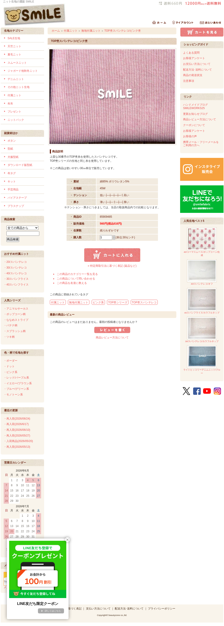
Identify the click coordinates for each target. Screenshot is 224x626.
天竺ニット (14, 46)
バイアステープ (17, 197)
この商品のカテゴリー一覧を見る (77, 274)
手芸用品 (13, 189)
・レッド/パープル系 (16, 377)
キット (12, 181)
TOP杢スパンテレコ (144, 302)
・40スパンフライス (16, 284)
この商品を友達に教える (72, 283)
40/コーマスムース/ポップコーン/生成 (202, 241)
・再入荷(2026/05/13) (17, 446)
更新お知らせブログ (195, 113)
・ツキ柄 (9, 336)
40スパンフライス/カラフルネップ (201, 301)
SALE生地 (14, 38)
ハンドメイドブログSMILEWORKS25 (195, 106)
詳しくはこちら (53, 611)
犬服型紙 (13, 157)
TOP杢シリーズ (117, 302)
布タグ (12, 173)
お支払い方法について (197, 64)
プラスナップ (16, 206)
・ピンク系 (10, 372)
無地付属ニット (91, 30)
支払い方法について (98, 608)
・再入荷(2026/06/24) (17, 418)
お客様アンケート (194, 58)
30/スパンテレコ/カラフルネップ (202, 330)
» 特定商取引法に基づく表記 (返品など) (112, 265)
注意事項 (188, 80)
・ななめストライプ (16, 319)
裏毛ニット (14, 54)
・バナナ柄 (10, 325)
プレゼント (14, 111)
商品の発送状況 (192, 75)
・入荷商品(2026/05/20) (18, 441)
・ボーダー (10, 360)
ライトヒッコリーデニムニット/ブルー (202, 359)
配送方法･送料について (197, 69)
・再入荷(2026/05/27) (17, 435)
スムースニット (17, 62)
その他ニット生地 (18, 87)
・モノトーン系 (13, 394)
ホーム (56, 30)
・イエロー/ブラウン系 (18, 383)
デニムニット (16, 79)
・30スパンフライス (16, 278)
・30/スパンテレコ (15, 267)
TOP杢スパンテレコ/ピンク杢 (122, 30)
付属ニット (14, 95)
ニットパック (16, 119)
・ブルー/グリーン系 (16, 388)
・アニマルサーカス (16, 308)
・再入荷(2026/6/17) (16, 424)
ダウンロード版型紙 (20, 165)
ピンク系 (98, 302)
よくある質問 (191, 52)
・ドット (9, 366)
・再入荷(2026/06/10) (17, 429)
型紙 (10, 148)
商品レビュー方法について (112, 337)
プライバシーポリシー (161, 608)
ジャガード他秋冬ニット (23, 70)
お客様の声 (190, 136)
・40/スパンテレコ (15, 273)
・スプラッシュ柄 (15, 331)
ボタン (12, 140)
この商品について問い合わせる (76, 278)
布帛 (10, 103)
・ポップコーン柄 (15, 314)
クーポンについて (194, 125)
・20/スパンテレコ (15, 262)
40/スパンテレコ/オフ (202, 272)
